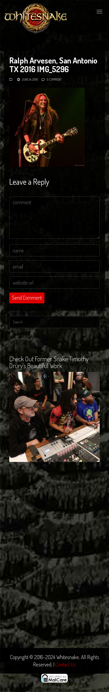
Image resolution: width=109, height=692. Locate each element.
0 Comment (54, 79)
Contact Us (65, 664)
